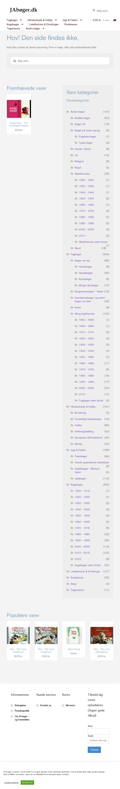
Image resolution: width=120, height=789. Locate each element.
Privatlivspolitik (22, 710)
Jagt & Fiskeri (70, 20)
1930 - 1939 (86, 186)
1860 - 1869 (86, 326)
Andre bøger (33, 28)
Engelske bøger (87, 136)
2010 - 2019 (82, 552)
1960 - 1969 (86, 204)
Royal (78, 167)
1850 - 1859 (86, 319)
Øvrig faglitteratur (85, 313)
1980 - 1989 (86, 217)
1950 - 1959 (86, 198)
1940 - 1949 (86, 192)
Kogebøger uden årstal (87, 565)
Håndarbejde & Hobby (40, 20)
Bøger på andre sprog (87, 130)
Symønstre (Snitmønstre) (88, 437)
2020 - (79, 559)
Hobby (78, 425)
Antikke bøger (82, 117)
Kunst (78, 307)
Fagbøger (12, 20)
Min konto (70, 705)
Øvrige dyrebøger (89, 285)
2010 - (83, 235)
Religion (79, 161)
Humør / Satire (83, 148)
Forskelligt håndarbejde (88, 419)
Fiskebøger (81, 456)
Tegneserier (13, 28)
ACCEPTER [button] (27, 782)
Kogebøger (13, 24)
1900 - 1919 (82, 490)
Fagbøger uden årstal (91, 400)
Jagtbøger (80, 478)
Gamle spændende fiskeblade (92, 462)
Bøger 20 (80, 124)
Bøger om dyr (82, 260)
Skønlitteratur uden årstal (93, 241)
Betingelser (20, 705)
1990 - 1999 (86, 223)
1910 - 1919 (86, 332)
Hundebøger (86, 272)
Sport (78, 248)
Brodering (80, 412)
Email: (98, 739)
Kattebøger (85, 279)
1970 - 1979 (86, 210)
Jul (76, 155)
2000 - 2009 (86, 229)
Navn (90, 726)
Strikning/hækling (84, 431)
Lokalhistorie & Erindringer (44, 24)
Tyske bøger (86, 142)
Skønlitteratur (82, 173)
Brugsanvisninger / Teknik (89, 291)
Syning (78, 443)
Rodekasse (70, 24)
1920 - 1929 (86, 179)
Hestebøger (85, 266)
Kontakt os (45, 705)
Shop (73, 583)
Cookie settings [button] (11, 782)
